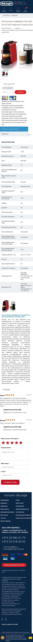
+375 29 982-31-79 (13, 537)
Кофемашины (4, 500)
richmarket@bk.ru (11, 547)
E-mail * (3, 471)
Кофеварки (17, 28)
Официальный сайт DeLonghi (14, 565)
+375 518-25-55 (19, 4)
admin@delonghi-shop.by (14, 549)
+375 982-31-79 (19, 2)
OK (30, 637)
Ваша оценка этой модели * (10, 438)
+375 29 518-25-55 (13, 541)
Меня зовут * (5, 463)
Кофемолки (3, 506)
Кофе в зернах (4, 509)
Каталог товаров (10, 15)
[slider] (9, 395)
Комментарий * (6, 447)
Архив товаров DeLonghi (10, 624)
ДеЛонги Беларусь (7, 28)
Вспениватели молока (7, 512)
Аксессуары (4, 515)
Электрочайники (5, 521)
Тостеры (3, 518)
